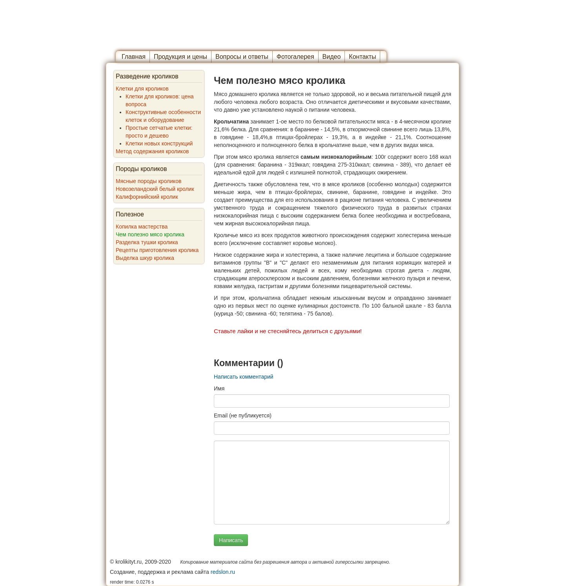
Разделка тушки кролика (147, 242)
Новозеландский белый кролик (155, 189)
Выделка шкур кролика (145, 258)
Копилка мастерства (142, 226)
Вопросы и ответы (241, 56)
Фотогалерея (295, 56)
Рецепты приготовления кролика (157, 250)
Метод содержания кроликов (152, 151)
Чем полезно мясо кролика (150, 234)
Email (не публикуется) (243, 415)
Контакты (362, 56)
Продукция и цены (180, 56)
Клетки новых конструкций (159, 143)
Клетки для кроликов (142, 88)
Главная (134, 56)
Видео (332, 56)
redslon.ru (223, 572)
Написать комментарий (243, 377)
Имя (219, 388)
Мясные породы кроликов (148, 181)
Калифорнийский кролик (147, 197)
